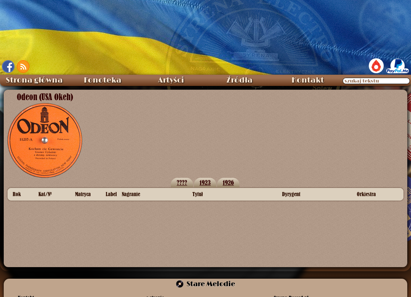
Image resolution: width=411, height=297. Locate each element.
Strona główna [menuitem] (34, 80)
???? (182, 182)
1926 (228, 182)
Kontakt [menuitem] (307, 80)
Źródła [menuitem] (239, 80)
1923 (205, 182)
